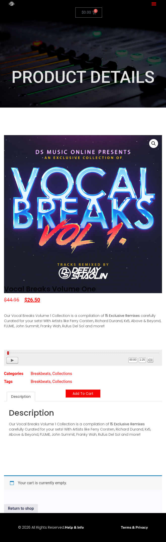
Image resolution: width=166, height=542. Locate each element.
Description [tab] (21, 371)
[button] (154, 3)
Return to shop (21, 508)
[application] (83, 358)
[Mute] (150, 360)
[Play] (12, 360)
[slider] (83, 353)
